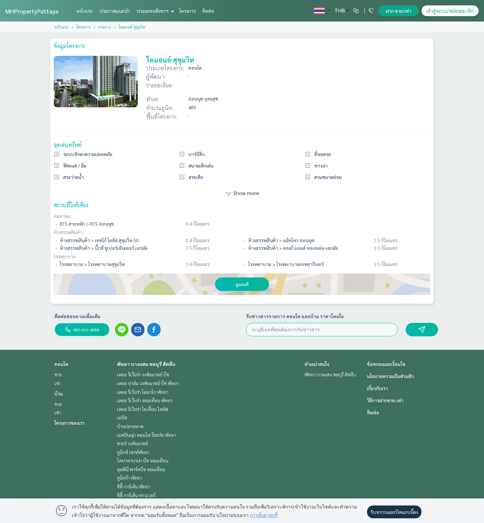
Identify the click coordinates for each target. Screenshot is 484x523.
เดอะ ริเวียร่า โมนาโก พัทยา (142, 392)
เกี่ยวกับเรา (377, 388)
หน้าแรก (84, 11)
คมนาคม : (63, 216)
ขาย (58, 374)
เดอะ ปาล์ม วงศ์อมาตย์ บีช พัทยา (148, 383)
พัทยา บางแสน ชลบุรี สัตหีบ (146, 364)
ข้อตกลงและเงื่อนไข (386, 364)
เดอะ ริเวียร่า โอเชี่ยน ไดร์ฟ (142, 409)
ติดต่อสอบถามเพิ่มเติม (77, 316)
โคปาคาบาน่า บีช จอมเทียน (142, 460)
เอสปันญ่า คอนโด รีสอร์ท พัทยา (146, 435)
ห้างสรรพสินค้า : (69, 232)
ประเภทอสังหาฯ (154, 11)
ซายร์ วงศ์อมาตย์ (132, 443)
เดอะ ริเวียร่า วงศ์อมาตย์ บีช (143, 374)
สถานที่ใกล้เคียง (71, 205)
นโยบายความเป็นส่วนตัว (390, 376)
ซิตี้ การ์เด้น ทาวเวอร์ (136, 495)
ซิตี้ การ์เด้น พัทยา (133, 486)
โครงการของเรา (69, 423)
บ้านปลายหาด (130, 426)
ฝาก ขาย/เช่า (398, 11)
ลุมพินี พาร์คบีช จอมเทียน (141, 469)
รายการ (104, 27)
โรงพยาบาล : (66, 256)
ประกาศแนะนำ (114, 11)
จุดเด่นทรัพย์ (68, 144)
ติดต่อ (208, 11)
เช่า (57, 383)
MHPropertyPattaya (31, 11)
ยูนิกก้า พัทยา (129, 478)
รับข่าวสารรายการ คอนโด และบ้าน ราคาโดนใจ (295, 316)
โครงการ (187, 11)
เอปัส (122, 417)
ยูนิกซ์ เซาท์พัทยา (133, 452)
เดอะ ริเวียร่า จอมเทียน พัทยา (144, 400)
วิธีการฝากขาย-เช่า (385, 400)
